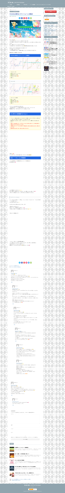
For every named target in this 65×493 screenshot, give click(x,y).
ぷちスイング (12, 265)
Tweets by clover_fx (47, 39)
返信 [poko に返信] (13, 303)
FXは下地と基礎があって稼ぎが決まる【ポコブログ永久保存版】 (25, 466)
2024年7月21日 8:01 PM (15, 288)
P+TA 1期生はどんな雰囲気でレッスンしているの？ (53, 49)
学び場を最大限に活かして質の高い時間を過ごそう (53, 43)
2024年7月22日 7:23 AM (17, 310)
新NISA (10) (45, 27)
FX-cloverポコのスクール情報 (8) (48, 25)
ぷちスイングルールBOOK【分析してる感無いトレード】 (47, 5)
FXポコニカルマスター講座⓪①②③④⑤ (40, 5)
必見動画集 (18, 4)
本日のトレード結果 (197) (47, 32)
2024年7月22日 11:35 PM (19, 363)
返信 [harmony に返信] (11, 282)
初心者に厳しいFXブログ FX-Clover (16, 2)
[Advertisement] (17, 254)
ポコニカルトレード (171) (47, 28)
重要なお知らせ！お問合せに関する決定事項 (10, 6)
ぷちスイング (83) (46, 31)
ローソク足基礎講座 (32, 4)
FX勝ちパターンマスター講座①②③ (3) (49, 30)
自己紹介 (11, 4)
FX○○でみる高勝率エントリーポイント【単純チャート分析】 (21, 479)
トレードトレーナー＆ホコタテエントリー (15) (50, 26)
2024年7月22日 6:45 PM (19, 347)
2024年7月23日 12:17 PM (15, 401)
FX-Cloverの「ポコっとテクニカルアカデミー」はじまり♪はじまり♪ (53, 62)
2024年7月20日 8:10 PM (14, 273)
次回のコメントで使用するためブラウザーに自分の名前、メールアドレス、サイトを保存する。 (24, 437)
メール (12, 428)
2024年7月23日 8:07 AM (14, 385)
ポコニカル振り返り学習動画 (19, 460)
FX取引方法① (25, 4)
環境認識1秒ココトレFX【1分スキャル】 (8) (50, 29)
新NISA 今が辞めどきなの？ (16, 480)
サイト (12, 432)
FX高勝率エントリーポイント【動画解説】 (22, 447)
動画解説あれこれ (16, 265)
